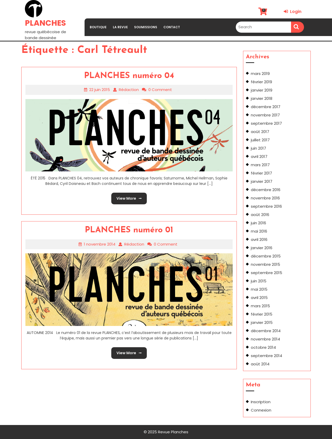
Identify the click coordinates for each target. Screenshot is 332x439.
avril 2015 (259, 297)
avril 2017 (259, 156)
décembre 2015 (266, 256)
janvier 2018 (261, 98)
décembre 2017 (265, 106)
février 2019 (261, 82)
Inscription (261, 402)
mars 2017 (260, 165)
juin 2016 (258, 223)
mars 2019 (260, 73)
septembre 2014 (266, 355)
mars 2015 (260, 306)
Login (292, 12)
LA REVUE (120, 27)
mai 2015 (259, 289)
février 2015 (261, 314)
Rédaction (129, 89)
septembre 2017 (266, 123)
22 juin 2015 (99, 89)
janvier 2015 (262, 322)
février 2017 (261, 173)
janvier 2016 (261, 247)
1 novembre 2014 (99, 244)
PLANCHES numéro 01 (129, 230)
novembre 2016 (265, 198)
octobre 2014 (263, 347)
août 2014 (260, 364)
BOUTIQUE (98, 27)
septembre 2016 (266, 206)
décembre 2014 (266, 330)
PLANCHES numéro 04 (129, 76)
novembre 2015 (265, 264)
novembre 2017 (265, 115)
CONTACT (171, 27)
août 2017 (260, 131)
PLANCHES (45, 23)
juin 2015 (258, 281)
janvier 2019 (261, 90)
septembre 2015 (266, 272)
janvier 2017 (261, 181)
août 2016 (260, 214)
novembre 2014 (265, 339)
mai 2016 (259, 231)
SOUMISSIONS (145, 27)
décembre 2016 (265, 189)
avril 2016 (259, 239)
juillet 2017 (260, 140)
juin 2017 (258, 148)
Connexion (261, 410)
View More (126, 197)
